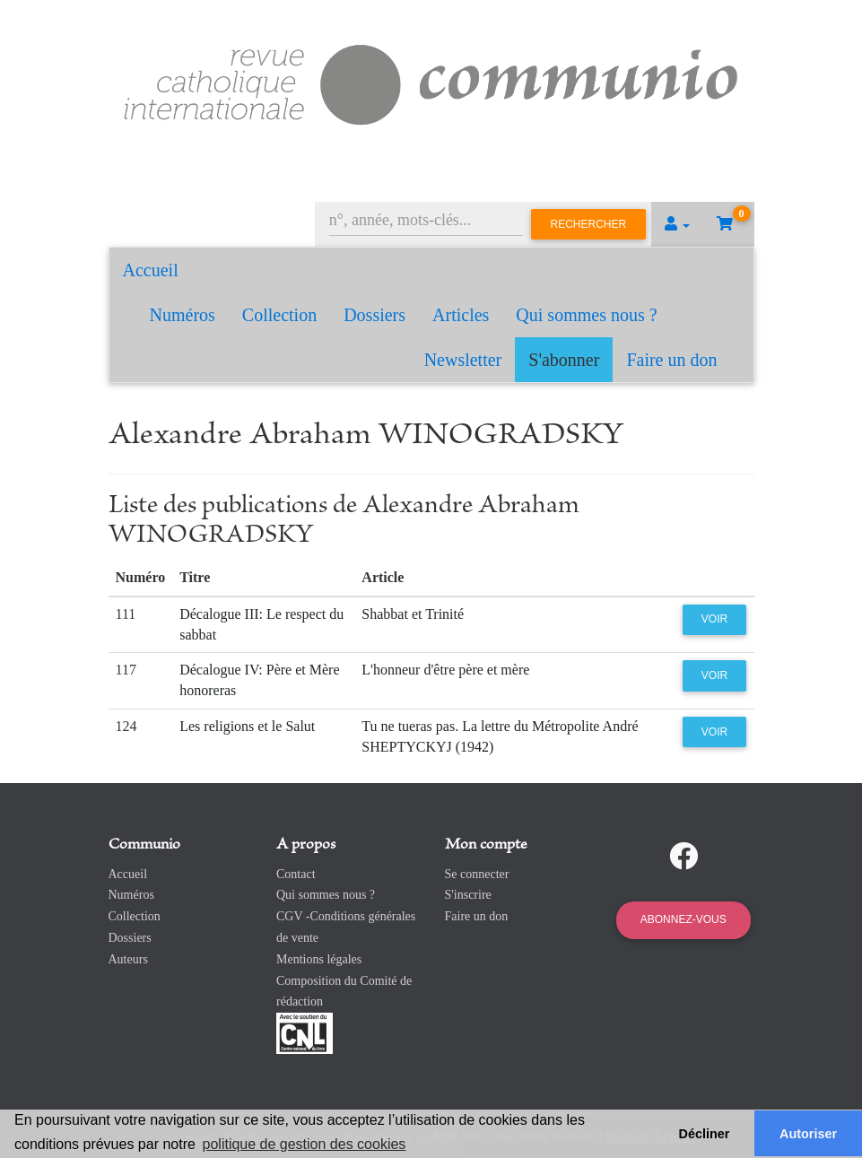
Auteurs (128, 959)
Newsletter (463, 360)
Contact (296, 874)
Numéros (182, 315)
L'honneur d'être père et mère (445, 669)
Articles (460, 315)
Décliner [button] (704, 1134)
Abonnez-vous (683, 919)
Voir (714, 619)
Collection (279, 315)
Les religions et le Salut (247, 726)
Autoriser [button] (808, 1134)
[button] (677, 224)
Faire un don (671, 360)
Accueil (150, 270)
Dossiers (374, 315)
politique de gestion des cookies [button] (304, 1144)
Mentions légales (318, 959)
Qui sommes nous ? (586, 315)
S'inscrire (468, 894)
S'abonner (563, 360)
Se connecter (477, 874)
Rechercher (589, 224)
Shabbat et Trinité (412, 614)
